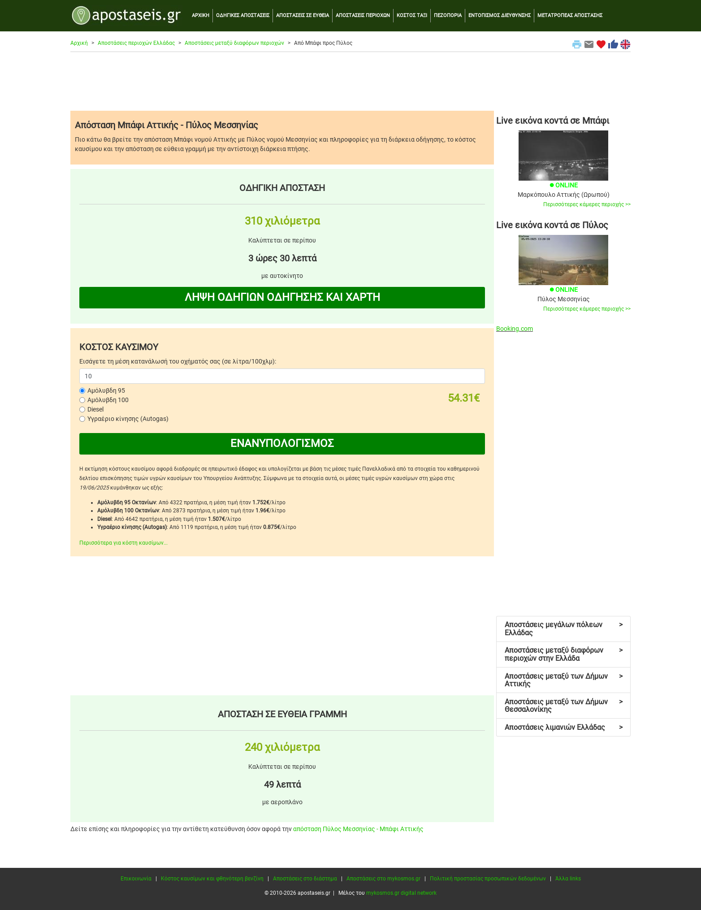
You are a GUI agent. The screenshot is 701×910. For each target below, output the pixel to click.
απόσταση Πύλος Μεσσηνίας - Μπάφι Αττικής (358, 828)
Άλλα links (568, 878)
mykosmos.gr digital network (401, 893)
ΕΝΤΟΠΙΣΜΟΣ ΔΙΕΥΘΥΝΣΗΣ (499, 15)
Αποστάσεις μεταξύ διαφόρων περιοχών (234, 43)
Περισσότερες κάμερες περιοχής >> (587, 204)
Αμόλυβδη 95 (106, 390)
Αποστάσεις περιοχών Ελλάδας (136, 43)
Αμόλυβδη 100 (108, 399)
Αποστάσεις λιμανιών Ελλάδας (564, 727)
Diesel (95, 409)
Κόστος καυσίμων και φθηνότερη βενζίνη (212, 878)
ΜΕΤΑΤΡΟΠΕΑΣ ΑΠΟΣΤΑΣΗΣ (569, 15)
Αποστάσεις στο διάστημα (305, 878)
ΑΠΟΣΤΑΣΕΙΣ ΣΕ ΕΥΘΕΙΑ (302, 15)
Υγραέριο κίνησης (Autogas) (128, 418)
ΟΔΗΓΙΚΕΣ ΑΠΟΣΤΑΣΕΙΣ (242, 15)
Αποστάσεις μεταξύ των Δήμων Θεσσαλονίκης (564, 706)
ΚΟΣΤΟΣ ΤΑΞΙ (412, 15)
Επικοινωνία (136, 878)
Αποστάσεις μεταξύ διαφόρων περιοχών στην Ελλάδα (564, 654)
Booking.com (514, 328)
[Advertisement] (350, 81)
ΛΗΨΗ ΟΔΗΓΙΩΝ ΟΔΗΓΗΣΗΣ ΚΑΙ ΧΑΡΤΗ (282, 297)
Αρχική (79, 43)
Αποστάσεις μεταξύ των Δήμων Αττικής (564, 680)
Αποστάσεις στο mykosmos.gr (383, 878)
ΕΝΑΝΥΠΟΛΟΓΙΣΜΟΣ (282, 443)
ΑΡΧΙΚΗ (200, 15)
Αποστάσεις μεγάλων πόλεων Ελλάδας (564, 628)
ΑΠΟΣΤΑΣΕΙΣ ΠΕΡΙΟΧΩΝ (363, 15)
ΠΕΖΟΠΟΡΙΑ (448, 15)
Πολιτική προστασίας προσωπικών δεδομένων (488, 878)
